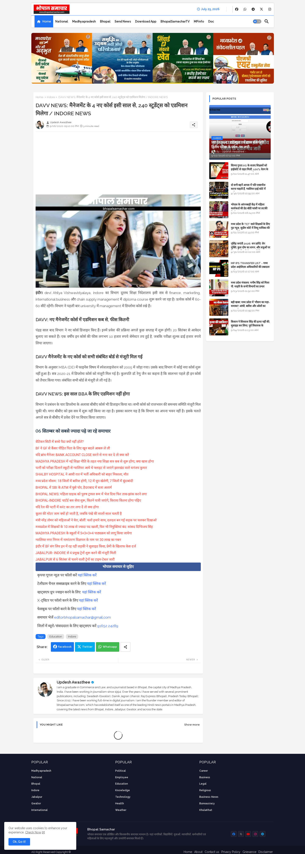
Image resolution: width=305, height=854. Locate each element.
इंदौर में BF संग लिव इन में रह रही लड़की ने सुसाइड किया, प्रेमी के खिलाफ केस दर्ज (86, 546)
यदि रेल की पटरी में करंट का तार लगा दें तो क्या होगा (67, 507)
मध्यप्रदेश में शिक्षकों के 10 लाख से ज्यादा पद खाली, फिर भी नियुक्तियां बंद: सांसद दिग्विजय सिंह (94, 527)
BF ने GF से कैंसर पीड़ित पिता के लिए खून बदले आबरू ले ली (73, 448)
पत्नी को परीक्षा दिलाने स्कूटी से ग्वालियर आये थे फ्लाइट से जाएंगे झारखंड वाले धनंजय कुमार (91, 468)
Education (55, 636)
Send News (123, 21)
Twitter (87, 646)
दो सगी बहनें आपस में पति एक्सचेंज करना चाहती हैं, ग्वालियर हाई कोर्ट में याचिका (248, 188)
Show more (192, 724)
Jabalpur (36, 796)
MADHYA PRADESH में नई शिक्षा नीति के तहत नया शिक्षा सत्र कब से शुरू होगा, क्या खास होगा (95, 461)
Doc (211, 21)
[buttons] (236, 9)
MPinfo (199, 21)
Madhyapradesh (84, 21)
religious (205, 790)
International (39, 810)
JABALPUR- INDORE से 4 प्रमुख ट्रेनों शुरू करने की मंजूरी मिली (76, 553)
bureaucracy (207, 803)
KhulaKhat (205, 810)
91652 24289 (107, 626)
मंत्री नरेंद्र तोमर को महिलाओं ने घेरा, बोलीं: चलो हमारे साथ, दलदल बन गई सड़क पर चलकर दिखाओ (96, 520)
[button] (257, 21)
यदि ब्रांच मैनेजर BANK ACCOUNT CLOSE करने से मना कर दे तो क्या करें (82, 455)
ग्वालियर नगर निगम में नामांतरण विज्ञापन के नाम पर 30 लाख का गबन (78, 540)
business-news (208, 796)
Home (46, 21)
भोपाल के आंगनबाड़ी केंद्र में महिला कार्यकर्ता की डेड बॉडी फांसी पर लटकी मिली (249, 208)
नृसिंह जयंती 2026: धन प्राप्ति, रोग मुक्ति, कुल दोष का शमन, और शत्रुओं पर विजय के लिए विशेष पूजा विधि (250, 247)
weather (120, 810)
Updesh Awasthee (73, 682)
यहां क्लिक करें (87, 575)
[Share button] (125, 647)
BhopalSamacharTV (175, 21)
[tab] (44, 21)
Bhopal (105, 21)
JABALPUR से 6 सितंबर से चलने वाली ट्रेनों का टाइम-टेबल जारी (75, 559)
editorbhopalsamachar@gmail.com (82, 617)
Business (204, 777)
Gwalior (36, 803)
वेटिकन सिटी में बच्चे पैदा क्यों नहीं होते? (60, 442)
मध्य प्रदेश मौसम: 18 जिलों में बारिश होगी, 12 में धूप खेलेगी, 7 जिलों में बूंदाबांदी (84, 481)
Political (120, 770)
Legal (203, 783)
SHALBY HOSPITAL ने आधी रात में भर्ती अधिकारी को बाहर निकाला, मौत (82, 474)
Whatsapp (110, 646)
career (203, 770)
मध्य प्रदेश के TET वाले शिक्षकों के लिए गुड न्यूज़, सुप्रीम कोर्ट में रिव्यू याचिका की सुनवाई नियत (250, 227)
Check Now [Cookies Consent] (33, 832)
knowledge (122, 790)
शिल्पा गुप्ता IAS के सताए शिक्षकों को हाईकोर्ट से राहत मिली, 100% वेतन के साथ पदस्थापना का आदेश (249, 169)
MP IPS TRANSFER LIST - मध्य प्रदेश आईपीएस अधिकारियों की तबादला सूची (250, 267)
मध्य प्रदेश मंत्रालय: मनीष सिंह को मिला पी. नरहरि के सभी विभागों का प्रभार (250, 284)
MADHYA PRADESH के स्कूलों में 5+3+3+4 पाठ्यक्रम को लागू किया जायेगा (84, 533)
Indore (51, 97)
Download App (145, 21)
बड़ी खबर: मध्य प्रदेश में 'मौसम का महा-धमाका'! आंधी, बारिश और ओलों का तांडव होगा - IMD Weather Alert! (250, 306)
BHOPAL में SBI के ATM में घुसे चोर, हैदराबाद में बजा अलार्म (74, 487)
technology (122, 796)
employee (121, 777)
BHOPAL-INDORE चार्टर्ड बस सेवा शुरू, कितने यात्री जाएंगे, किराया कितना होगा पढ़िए (88, 500)
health (119, 803)
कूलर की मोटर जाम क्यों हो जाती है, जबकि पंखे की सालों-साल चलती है (79, 514)
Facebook (65, 646)
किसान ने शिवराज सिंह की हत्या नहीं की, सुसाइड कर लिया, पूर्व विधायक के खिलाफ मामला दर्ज (250, 325)
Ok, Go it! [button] (19, 841)
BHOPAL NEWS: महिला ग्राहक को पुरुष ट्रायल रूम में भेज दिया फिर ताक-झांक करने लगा (91, 494)
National (61, 21)
